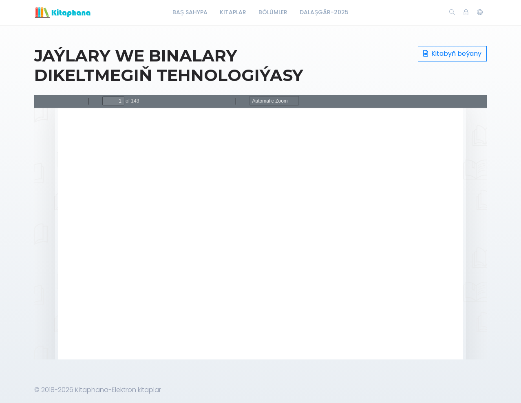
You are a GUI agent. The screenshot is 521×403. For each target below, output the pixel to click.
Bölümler (272, 12)
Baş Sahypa (190, 12)
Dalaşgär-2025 (324, 12)
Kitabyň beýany (452, 53)
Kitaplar (233, 12)
